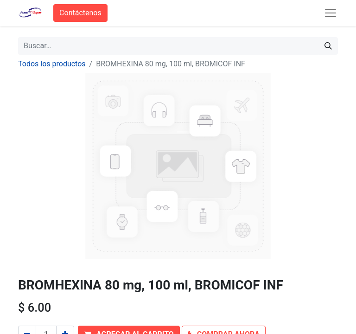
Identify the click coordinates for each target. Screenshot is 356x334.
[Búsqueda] (328, 46)
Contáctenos (80, 12)
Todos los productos (52, 63)
